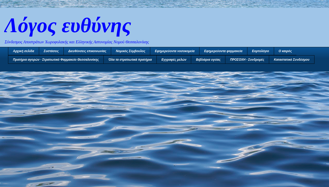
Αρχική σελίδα (23, 51)
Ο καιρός (285, 51)
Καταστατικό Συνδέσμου (291, 59)
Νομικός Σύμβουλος (130, 51)
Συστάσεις (51, 51)
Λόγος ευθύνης (67, 25)
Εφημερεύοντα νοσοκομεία (175, 51)
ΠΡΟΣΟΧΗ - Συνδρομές (247, 59)
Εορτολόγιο (260, 51)
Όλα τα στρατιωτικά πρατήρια (130, 59)
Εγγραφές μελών (173, 59)
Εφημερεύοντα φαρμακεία (223, 51)
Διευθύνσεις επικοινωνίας (87, 51)
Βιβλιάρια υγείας (208, 59)
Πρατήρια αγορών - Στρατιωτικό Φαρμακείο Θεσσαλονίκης (56, 59)
